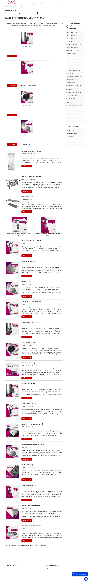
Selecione (8, 547)
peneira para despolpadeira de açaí (74, 76)
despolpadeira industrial (72, 41)
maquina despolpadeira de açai (73, 70)
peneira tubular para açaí (72, 111)
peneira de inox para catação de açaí (27, 13)
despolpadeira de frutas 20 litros (73, 38)
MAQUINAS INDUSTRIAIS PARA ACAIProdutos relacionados (73, 26)
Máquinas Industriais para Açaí (73, 145)
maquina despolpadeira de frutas (73, 44)
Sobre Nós (44, 3)
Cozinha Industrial (70, 139)
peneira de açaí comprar (71, 79)
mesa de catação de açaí (71, 95)
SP (22, 547)
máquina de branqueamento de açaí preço (74, 102)
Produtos (54, 3)
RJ (12, 547)
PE (35, 547)
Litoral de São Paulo (51, 559)
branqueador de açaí (71, 98)
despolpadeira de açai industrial (73, 50)
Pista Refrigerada (70, 142)
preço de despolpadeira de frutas (73, 59)
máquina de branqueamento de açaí (74, 108)
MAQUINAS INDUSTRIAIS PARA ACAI (73, 133)
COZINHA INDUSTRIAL (70, 130)
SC (29, 547)
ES (19, 547)
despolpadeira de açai (11, 13)
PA (53, 547)
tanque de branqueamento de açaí (74, 105)
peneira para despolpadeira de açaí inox (74, 86)
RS (32, 547)
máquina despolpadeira (71, 53)
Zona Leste (35, 559)
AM (50, 547)
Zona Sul (28, 559)
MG (16, 547)
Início (35, 3)
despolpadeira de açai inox (72, 47)
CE (42, 547)
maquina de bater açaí (71, 120)
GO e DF (46, 547)
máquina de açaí (69, 67)
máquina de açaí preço (71, 118)
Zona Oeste (23, 559)
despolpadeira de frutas (71, 32)
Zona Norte (16, 559)
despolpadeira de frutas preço (73, 56)
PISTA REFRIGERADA (70, 136)
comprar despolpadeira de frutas (73, 65)
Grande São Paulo (42, 559)
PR (25, 547)
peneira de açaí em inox (71, 89)
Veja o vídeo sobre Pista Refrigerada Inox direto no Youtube (60, 480)
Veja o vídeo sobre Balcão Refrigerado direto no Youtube (20, 480)
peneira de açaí (42, 13)
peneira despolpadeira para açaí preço (73, 114)
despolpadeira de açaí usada (72, 62)
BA (38, 547)
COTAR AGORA (12, 55)
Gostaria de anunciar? (76, 3)
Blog (64, 3)
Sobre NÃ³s (59, 572)
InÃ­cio (53, 572)
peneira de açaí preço (71, 82)
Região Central (9, 559)
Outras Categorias (73, 126)
